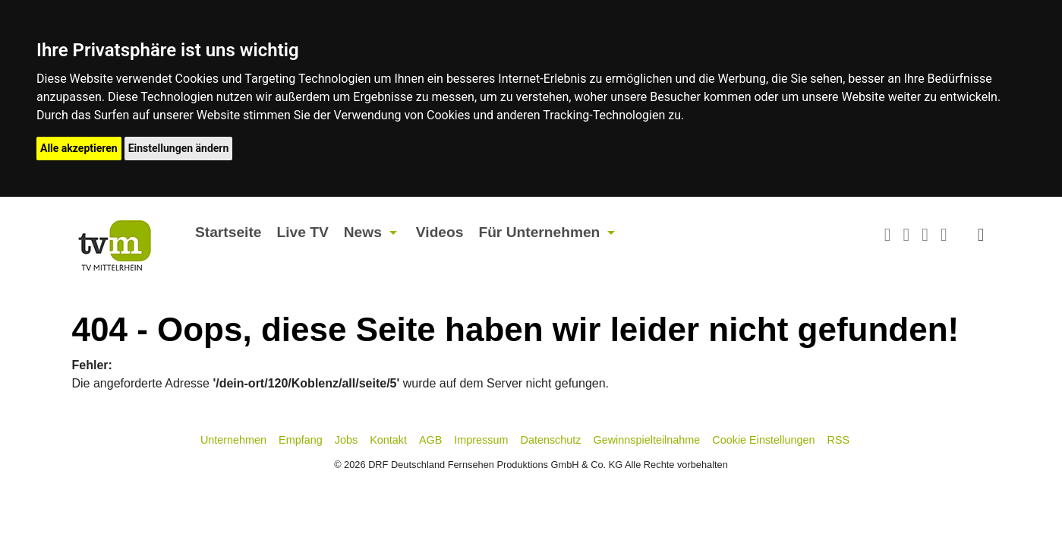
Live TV (302, 232)
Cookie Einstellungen (763, 440)
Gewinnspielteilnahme (647, 440)
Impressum (481, 440)
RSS (838, 440)
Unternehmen (233, 440)
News (363, 232)
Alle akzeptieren (79, 148)
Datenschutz (551, 440)
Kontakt (388, 440)
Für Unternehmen (539, 232)
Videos (440, 232)
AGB (430, 440)
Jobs (346, 440)
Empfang (301, 440)
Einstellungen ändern (178, 148)
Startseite (228, 232)
